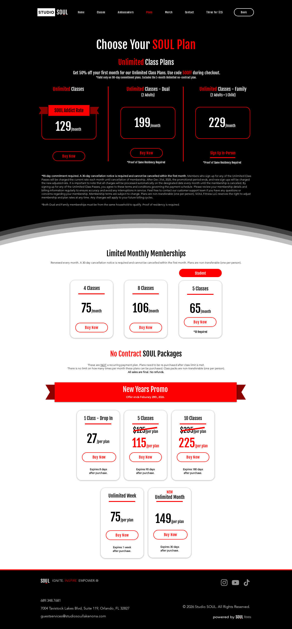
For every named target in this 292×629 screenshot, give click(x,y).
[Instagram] (224, 582)
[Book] (244, 12)
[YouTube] (235, 582)
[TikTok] (246, 582)
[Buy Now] (69, 156)
